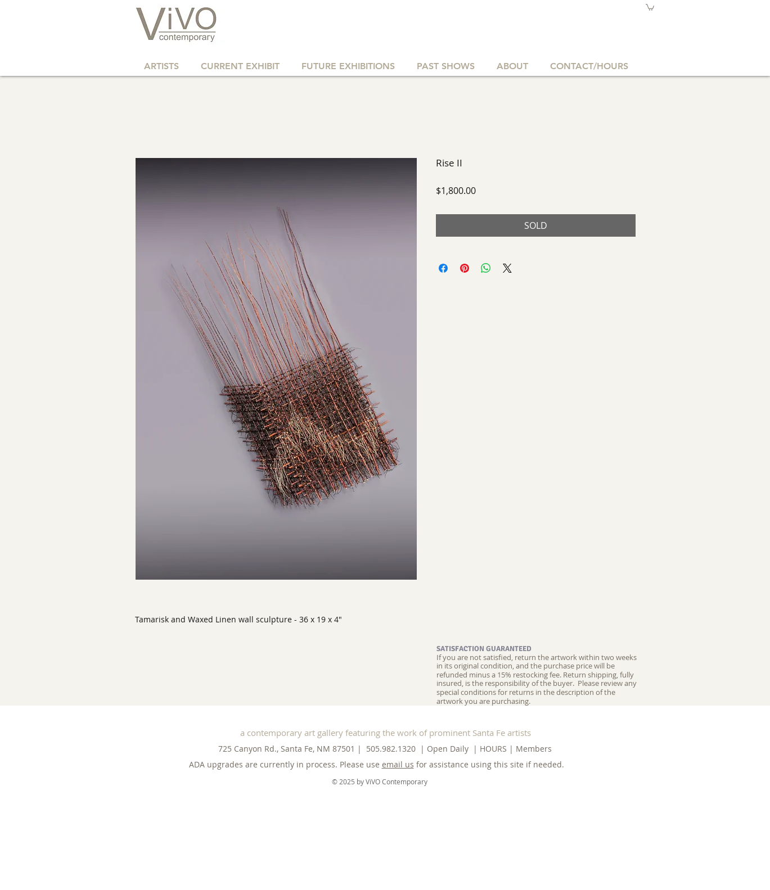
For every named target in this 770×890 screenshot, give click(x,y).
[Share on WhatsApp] (486, 268)
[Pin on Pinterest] (464, 268)
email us (398, 764)
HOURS (493, 748)
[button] (650, 7)
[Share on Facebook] (443, 268)
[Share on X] (507, 268)
